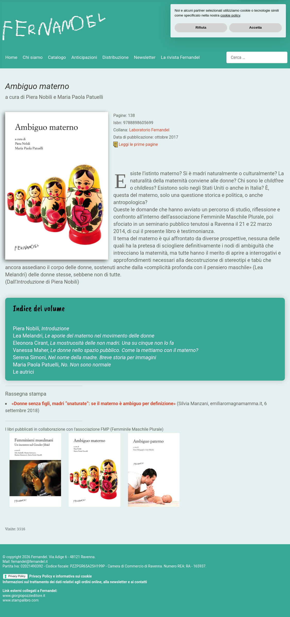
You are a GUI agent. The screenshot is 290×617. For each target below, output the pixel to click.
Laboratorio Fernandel (149, 129)
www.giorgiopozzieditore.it (24, 596)
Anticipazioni (84, 57)
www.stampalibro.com (21, 600)
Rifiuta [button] (200, 603)
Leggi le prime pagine (138, 144)
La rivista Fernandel (180, 57)
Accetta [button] (255, 603)
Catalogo (57, 57)
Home (11, 57)
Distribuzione (116, 57)
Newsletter (145, 57)
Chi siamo (32, 57)
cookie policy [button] (230, 591)
